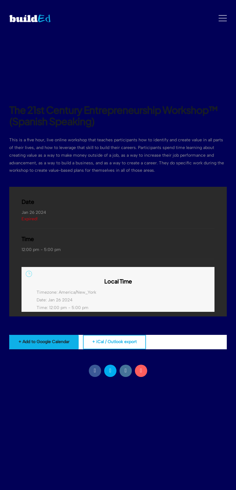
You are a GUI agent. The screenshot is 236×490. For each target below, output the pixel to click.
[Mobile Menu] (222, 18)
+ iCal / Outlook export (114, 341)
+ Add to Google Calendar (43, 341)
